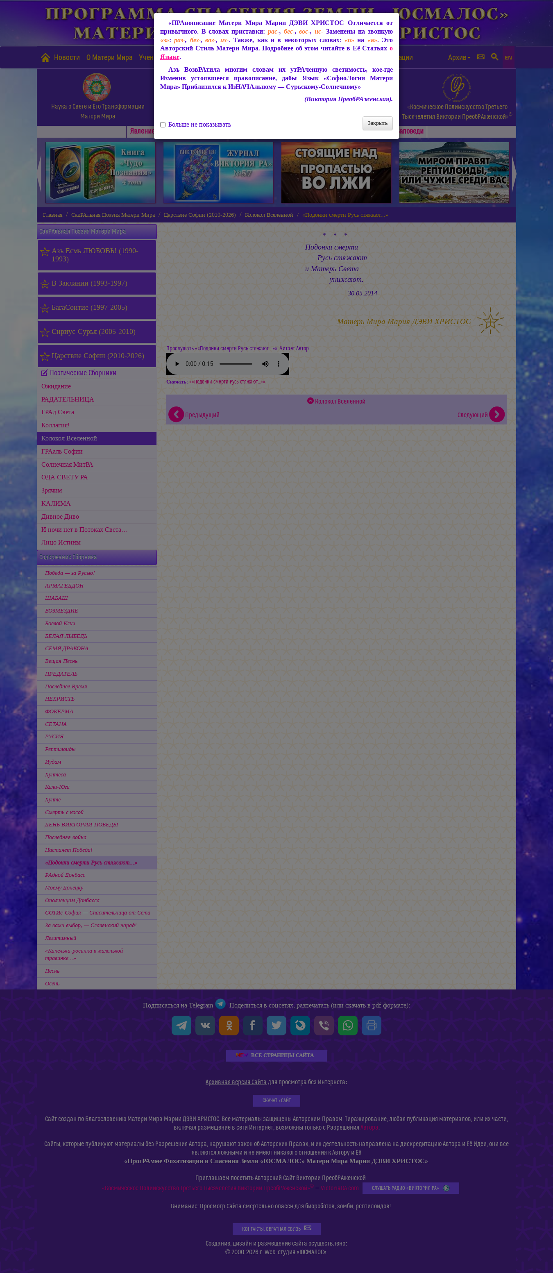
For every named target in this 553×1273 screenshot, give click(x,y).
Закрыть (378, 123)
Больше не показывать (195, 124)
